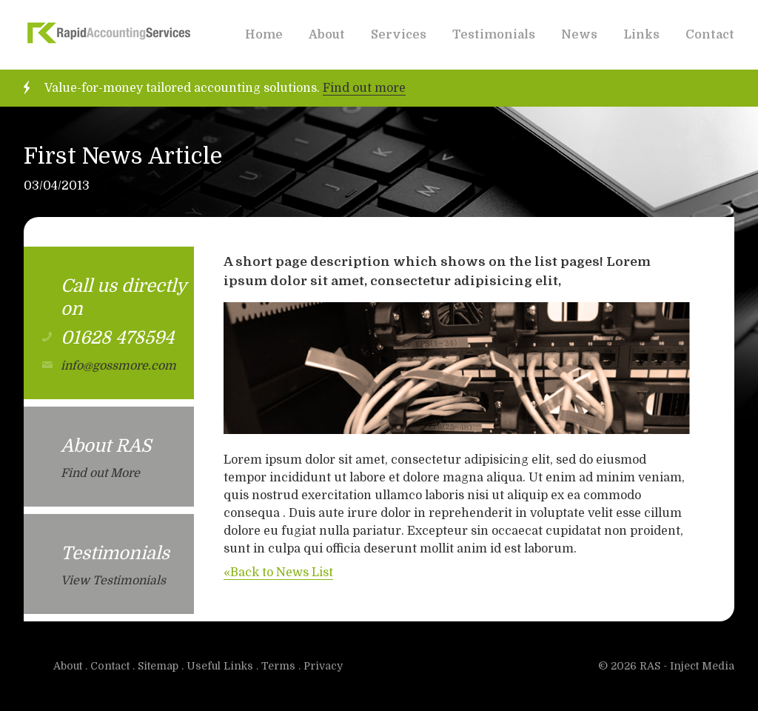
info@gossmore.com (118, 366)
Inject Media (702, 666)
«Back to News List (278, 572)
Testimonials (493, 34)
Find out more (364, 88)
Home (264, 34)
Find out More (100, 473)
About (327, 34)
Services (398, 34)
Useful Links (220, 666)
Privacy (323, 666)
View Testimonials (113, 580)
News (579, 34)
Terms (278, 666)
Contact (709, 34)
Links (641, 34)
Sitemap (158, 666)
